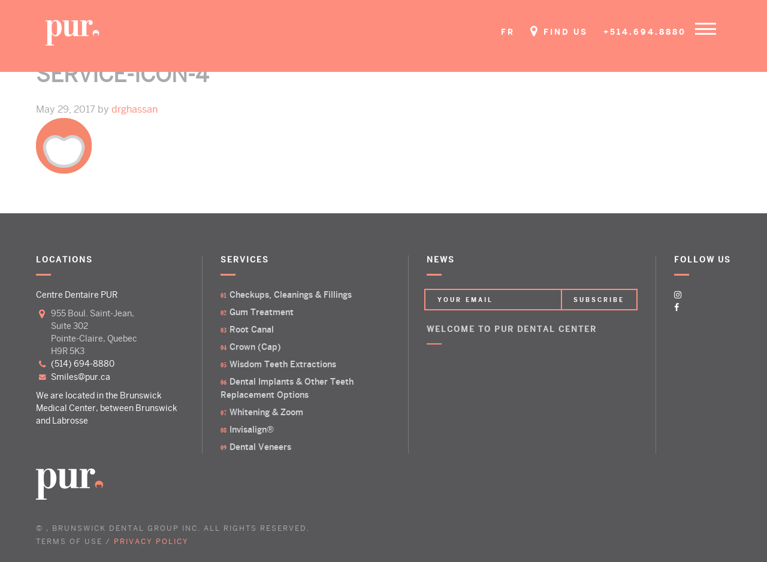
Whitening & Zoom (266, 412)
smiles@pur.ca (80, 377)
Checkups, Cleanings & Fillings (291, 295)
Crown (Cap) (255, 347)
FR (508, 32)
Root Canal (252, 329)
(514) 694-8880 (82, 363)
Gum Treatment (262, 312)
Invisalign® (252, 429)
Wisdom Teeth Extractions (283, 364)
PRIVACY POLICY (151, 542)
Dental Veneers (260, 447)
